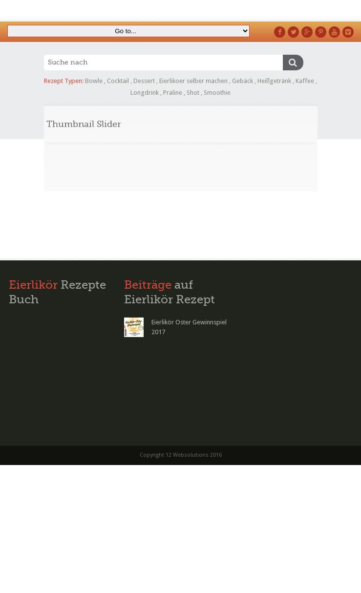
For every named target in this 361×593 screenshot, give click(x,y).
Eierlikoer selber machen (193, 81)
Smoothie (217, 92)
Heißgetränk (274, 81)
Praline (172, 92)
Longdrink (144, 92)
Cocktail (118, 81)
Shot (193, 92)
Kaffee (305, 81)
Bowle (94, 81)
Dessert (144, 81)
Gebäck (242, 81)
